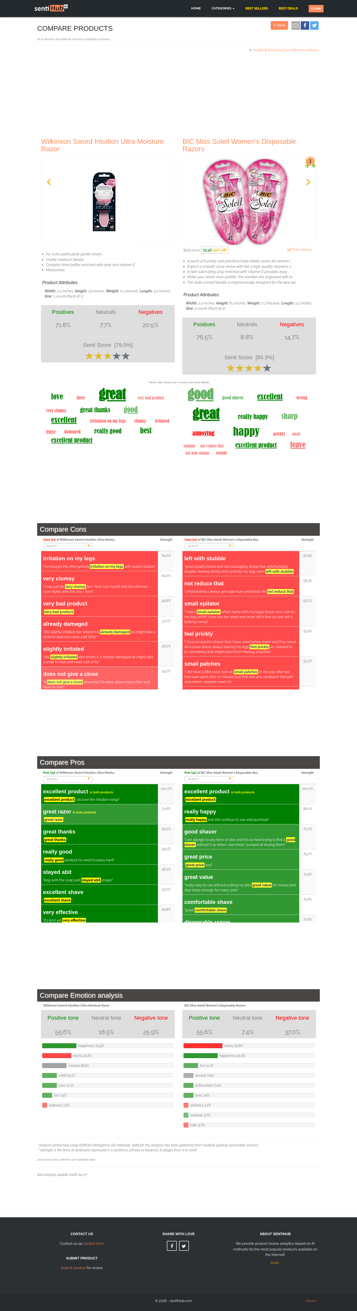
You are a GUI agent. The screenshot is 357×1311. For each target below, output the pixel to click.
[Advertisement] (178, 93)
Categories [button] (223, 8)
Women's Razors (305, 50)
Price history (300, 250)
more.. (275, 1263)
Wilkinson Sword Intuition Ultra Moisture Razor (102, 145)
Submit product (73, 1268)
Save (280, 25)
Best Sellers (256, 8)
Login (316, 8)
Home (196, 8)
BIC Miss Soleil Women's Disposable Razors (239, 145)
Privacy (311, 1301)
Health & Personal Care (271, 50)
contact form (93, 1244)
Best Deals (288, 8)
